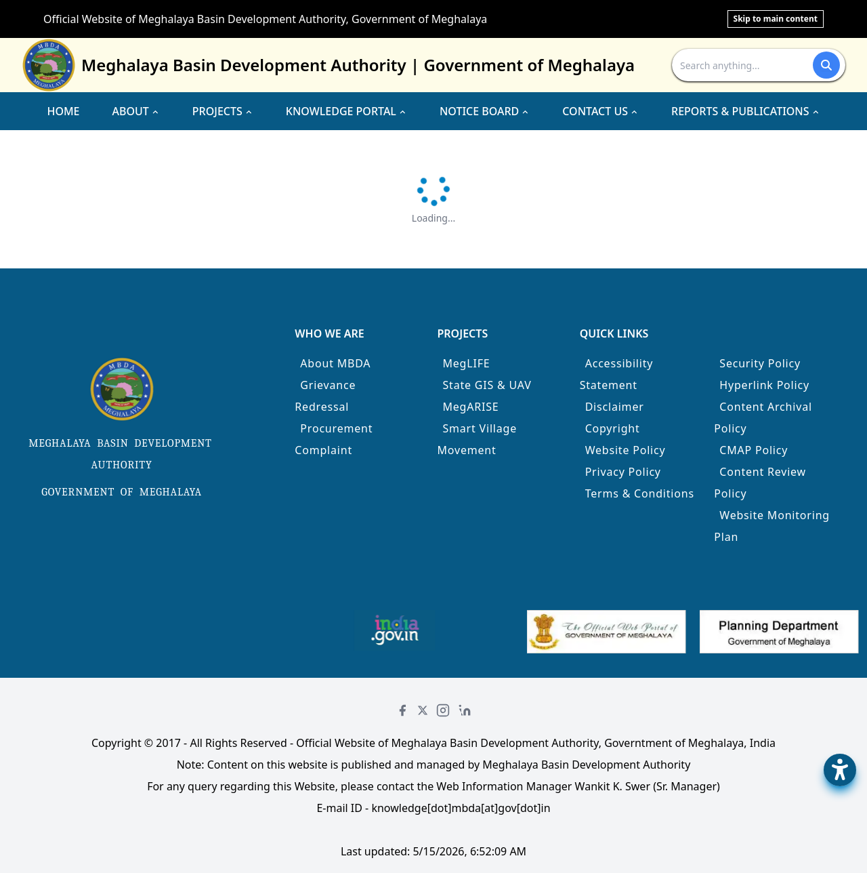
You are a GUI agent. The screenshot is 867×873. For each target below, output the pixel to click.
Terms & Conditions (639, 493)
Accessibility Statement (617, 374)
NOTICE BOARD (485, 111)
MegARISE (470, 406)
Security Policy (760, 363)
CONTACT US (600, 111)
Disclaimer (614, 406)
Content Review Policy (760, 482)
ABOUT (136, 111)
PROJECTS (222, 111)
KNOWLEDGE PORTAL (346, 111)
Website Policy (625, 450)
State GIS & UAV (486, 385)
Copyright (612, 428)
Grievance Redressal (325, 396)
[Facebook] (402, 710)
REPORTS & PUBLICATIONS (745, 111)
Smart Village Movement (477, 439)
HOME (63, 111)
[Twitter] (422, 710)
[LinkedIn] (464, 710)
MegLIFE (466, 363)
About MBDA (335, 363)
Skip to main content (776, 18)
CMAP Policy (753, 450)
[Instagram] (443, 710)
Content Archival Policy (763, 417)
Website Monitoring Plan (772, 526)
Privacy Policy (623, 471)
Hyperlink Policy (764, 385)
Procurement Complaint (334, 439)
